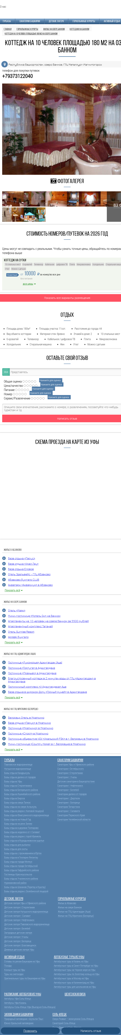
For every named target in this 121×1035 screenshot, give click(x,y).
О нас (3, 6)
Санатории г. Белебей (68, 789)
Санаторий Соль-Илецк (63, 1023)
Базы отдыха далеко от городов (20, 777)
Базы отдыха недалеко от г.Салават (22, 832)
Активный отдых (112, 21)
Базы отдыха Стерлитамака (18, 785)
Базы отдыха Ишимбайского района (22, 794)
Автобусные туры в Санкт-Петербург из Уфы (76, 965)
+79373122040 (17, 76)
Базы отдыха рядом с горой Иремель (22, 836)
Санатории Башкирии (30, 21)
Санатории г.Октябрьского (70, 768)
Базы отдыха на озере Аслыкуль (20, 806)
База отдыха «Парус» (21, 558)
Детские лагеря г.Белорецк (17, 941)
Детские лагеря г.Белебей (17, 928)
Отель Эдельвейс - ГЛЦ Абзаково (29, 574)
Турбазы (7, 21)
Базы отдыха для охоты (16, 849)
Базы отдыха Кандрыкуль (17, 773)
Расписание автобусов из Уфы (22, 994)
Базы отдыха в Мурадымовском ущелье (24, 840)
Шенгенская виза (75, 994)
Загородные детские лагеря (18, 932)
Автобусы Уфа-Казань (15, 1002)
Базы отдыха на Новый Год (17, 819)
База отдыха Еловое (21, 569)
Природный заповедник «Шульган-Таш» (23, 1018)
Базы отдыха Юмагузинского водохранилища (26, 815)
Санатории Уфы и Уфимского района (75, 764)
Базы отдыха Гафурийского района (21, 870)
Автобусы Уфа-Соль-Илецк (17, 998)
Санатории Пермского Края (71, 815)
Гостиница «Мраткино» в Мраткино (30, 728)
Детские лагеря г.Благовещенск (20, 945)
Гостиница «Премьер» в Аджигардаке (32, 673)
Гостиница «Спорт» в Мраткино (28, 733)
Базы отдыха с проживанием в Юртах (23, 853)
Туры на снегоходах (13, 974)
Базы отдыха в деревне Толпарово (21, 827)
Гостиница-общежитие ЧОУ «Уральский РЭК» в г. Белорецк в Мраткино (53, 738)
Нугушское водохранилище (17, 768)
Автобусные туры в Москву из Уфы (71, 978)
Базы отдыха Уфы (13, 781)
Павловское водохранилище (18, 764)
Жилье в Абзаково (67, 903)
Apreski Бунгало (18, 637)
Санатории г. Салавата (68, 811)
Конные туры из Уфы (14, 969)
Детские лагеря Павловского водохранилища (26, 924)
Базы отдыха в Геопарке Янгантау (21, 857)
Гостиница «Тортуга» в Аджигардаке (31, 668)
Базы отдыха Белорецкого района (21, 789)
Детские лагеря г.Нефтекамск (19, 920)
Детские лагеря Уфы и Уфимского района (25, 903)
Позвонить (30, 1031)
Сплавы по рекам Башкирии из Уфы (22, 961)
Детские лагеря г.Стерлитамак (19, 907)
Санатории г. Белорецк (68, 802)
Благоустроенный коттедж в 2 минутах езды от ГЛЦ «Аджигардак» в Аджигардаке (52, 680)
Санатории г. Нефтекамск (70, 785)
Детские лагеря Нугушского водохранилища (26, 911)
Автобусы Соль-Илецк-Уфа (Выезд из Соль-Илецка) (30, 1007)
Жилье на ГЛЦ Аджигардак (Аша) (74, 911)
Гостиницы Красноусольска (18, 874)
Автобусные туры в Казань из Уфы (71, 961)
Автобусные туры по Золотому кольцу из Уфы (77, 974)
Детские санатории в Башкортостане (76, 781)
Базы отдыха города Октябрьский (21, 865)
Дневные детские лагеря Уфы (19, 949)
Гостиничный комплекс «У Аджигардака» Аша (37, 686)
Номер (8, 394)
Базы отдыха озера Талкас (17, 802)
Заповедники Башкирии (18, 1014)
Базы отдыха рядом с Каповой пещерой (24, 811)
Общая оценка (13, 381)
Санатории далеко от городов (72, 794)
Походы (8, 965)
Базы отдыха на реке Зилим (18, 823)
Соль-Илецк (59, 1014)
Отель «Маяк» (16, 610)
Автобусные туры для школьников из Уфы (75, 986)
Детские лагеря (56, 21)
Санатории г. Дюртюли (68, 798)
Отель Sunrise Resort (21, 631)
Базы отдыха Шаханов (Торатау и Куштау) (25, 887)
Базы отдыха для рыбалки (17, 844)
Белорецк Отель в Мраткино (26, 717)
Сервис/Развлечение (17, 398)
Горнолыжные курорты (84, 21)
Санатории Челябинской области (73, 819)
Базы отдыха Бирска (14, 798)
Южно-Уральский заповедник (19, 1023)
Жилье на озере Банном (70, 907)
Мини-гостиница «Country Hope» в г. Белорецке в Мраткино (47, 744)
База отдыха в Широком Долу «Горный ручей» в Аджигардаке (47, 692)
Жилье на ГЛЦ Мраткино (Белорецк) (76, 915)
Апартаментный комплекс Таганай (30, 626)
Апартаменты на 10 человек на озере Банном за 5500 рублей (48, 621)
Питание (9, 390)
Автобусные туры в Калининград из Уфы (74, 982)
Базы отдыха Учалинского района (21, 878)
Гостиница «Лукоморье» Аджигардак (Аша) (35, 662)
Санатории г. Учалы (67, 777)
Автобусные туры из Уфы (69, 957)
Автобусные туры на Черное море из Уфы (75, 969)
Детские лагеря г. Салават (17, 915)
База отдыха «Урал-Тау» (23, 564)
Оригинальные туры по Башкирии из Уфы (24, 978)
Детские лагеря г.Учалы (16, 936)
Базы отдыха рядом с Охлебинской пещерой (26, 891)
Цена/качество (13, 385)
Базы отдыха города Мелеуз (18, 861)
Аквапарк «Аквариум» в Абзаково (30, 585)
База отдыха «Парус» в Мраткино (29, 723)
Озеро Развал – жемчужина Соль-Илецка (73, 1018)
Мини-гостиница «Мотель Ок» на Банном (34, 616)
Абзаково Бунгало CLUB (23, 579)
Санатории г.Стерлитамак (70, 773)
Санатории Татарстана (68, 806)
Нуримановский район (15, 882)
